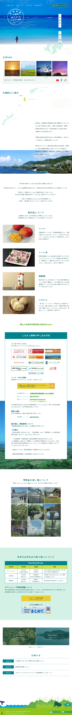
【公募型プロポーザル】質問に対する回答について (29, 661)
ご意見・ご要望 (56, 712)
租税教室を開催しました (22, 667)
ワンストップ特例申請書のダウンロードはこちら (36, 599)
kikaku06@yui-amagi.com (37, 400)
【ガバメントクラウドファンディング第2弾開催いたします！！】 (33, 673)
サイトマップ (67, 712)
